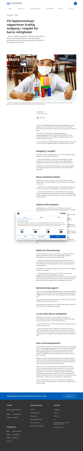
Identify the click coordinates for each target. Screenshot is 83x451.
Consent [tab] (24, 217)
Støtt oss (60, 8)
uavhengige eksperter (48, 348)
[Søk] (75, 3)
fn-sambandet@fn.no (16, 414)
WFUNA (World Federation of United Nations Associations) (61, 423)
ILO (55, 419)
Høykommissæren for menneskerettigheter (57, 125)
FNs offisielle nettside (58, 427)
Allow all (58, 236)
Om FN (10, 8)
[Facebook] (75, 405)
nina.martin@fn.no (16, 434)
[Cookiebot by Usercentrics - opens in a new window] (61, 213)
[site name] (14, 3)
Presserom (9, 441)
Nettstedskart (57, 409)
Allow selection (41, 236)
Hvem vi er (71, 8)
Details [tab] (41, 217)
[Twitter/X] (75, 415)
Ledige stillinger (33, 416)
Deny (25, 236)
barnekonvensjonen (44, 352)
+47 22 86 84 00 (15, 417)
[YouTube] (75, 418)
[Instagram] (75, 408)
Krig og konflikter (50, 8)
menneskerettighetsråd (52, 291)
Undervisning (21, 8)
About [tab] (58, 217)
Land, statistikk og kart (35, 8)
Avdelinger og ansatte (35, 413)
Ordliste (55, 413)
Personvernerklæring (34, 422)
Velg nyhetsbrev (70, 396)
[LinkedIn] (75, 412)
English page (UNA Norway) (36, 419)
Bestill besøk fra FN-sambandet (37, 426)
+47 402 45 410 (15, 437)
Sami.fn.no (56, 416)
